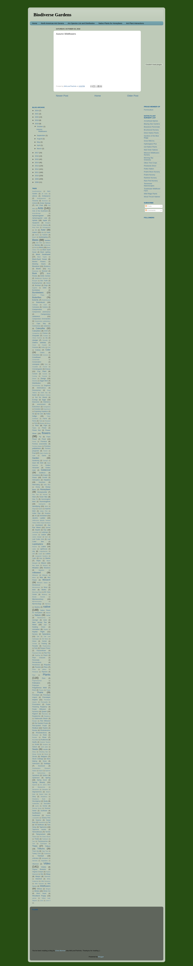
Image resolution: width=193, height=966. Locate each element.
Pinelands (35, 672)
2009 (37, 179)
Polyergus (35, 685)
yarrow (34, 898)
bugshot (34, 288)
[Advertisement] (42, 64)
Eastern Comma (45, 395)
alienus (34, 196)
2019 (37, 120)
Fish (35, 423)
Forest (34, 441)
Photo (34, 669)
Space (41, 770)
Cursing (34, 376)
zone (41, 900)
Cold (49, 347)
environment (41, 404)
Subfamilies (35, 803)
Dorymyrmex (36, 390)
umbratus (35, 858)
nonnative (36, 629)
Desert (34, 378)
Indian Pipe (36, 513)
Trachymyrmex (43, 841)
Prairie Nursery (149, 175)
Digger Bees (44, 381)
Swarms (38, 820)
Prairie (40, 692)
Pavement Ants (36, 653)
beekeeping (43, 237)
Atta (42, 232)
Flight (45, 425)
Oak (38, 636)
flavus (48, 423)
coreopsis (36, 364)
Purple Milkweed (39, 709)
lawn (46, 537)
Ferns (34, 421)
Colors (42, 352)
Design (43, 378)
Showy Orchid (36, 754)
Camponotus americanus (41, 312)
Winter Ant (46, 891)
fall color (40, 414)
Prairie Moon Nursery (152, 172)
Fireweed (47, 421)
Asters (34, 232)
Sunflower (44, 811)
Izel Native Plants (150, 147)
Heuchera (42, 482)
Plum (43, 678)
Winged (48, 889)
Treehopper (43, 843)
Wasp (48, 874)
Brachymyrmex (37, 283)
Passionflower (41, 650)
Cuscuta (44, 376)
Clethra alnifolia (39, 342)
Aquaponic (35, 223)
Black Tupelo (42, 257)
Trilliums (41, 848)
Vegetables (44, 860)
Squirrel (34, 784)
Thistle (37, 839)
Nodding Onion (38, 627)
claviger (35, 340)
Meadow (35, 568)
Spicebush (35, 775)
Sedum (34, 747)
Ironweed (43, 516)
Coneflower (36, 357)
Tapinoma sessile (39, 829)
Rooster (34, 737)
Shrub (46, 754)
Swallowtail (36, 815)
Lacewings (35, 532)
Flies (37, 425)
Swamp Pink (46, 818)
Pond (34, 690)
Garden (35, 458)
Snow (45, 761)
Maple (38, 561)
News (34, 625)
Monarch (46, 580)
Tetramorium (40, 834)
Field (40, 421)
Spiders (45, 775)
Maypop (45, 565)
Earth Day (44, 392)
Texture (34, 836)
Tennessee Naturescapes (149, 185)
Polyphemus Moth (39, 688)
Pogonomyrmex (37, 680)
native (46, 606)
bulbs (44, 288)
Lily (33, 551)
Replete (45, 728)
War (42, 874)
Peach (45, 655)
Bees (35, 240)
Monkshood (36, 585)
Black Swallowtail (43, 254)
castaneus (46, 326)
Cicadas (45, 335)
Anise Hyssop (45, 203)
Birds (41, 247)
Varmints (35, 860)
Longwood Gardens (41, 556)
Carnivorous (36, 326)
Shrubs (34, 756)
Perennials (35, 660)
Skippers (44, 756)
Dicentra (34, 381)
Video (47, 863)
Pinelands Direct (150, 166)
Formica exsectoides (39, 444)
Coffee (43, 347)
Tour (33, 841)
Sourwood (41, 766)
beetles (47, 240)
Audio (48, 232)
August (40, 139)
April (39, 145)
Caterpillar (40, 328)
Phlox (46, 667)
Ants (40, 208)
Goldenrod (45, 470)
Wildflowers (45, 886)
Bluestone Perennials (152, 127)
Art (36, 230)
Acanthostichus (36, 191)
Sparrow (47, 770)
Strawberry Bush (38, 799)
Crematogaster (37, 369)
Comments (150, 210)
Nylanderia (46, 634)
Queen (44, 711)
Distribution (36, 383)
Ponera (41, 690)
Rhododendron (45, 730)
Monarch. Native (42, 582)
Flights (34, 428)
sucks (37, 806)
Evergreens (46, 406)
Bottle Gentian (45, 276)
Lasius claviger (37, 537)
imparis (40, 508)
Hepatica (47, 480)
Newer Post (62, 95)
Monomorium (36, 587)
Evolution (37, 409)
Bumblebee (36, 290)
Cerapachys (36, 333)
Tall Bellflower (39, 825)
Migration (41, 570)
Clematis (45, 340)
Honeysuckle (42, 492)
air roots (44, 193)
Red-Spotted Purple (39, 725)
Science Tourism (45, 742)
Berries (37, 245)
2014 (37, 162)
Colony (38, 350)
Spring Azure (42, 780)
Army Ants (35, 227)
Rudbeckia (44, 740)
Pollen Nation (149, 169)
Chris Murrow (60, 951)
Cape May (41, 323)
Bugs (46, 285)
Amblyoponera (41, 198)
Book (34, 273)
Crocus (47, 369)
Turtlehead (47, 853)
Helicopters (36, 480)
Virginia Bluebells (39, 869)
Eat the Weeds (41, 397)
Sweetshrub (42, 822)
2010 (37, 176)
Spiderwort (36, 778)
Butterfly (35, 300)
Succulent (47, 803)
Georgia (45, 460)
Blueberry (47, 266)
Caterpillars (36, 331)
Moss (45, 587)
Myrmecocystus (37, 601)
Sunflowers (36, 813)
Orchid (44, 641)
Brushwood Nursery (151, 130)
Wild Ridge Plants (150, 194)
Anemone (45, 200)
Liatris (43, 546)
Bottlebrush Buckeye (41, 278)
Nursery (35, 634)
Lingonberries (43, 551)
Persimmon (36, 665)
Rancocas (45, 714)
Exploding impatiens (41, 411)
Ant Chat (39, 205)
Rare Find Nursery (151, 181)
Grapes (45, 475)
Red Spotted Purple (41, 723)
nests (45, 620)
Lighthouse (43, 549)
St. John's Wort (45, 784)
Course (45, 366)
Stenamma (35, 789)
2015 (37, 159)
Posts (148, 206)
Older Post (132, 95)
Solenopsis (36, 763)
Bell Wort (39, 242)
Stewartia (45, 789)
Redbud (35, 728)
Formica (44, 441)
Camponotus (37, 309)
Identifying (36, 506)
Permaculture (36, 662)
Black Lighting (45, 252)
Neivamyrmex (41, 617)
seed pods (44, 747)
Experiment (47, 409)
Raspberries (36, 716)
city (46, 338)
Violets (43, 867)
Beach (34, 237)
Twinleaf (40, 856)
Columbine (36, 355)
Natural (48, 612)
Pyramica (35, 711)
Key (45, 530)
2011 (37, 172)
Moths (44, 590)
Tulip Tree (45, 851)
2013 (37, 166)
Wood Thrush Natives (152, 197)
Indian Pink (44, 511)
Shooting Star (43, 752)
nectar (48, 615)
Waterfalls (47, 876)
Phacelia (47, 665)
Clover (34, 345)
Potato (48, 690)
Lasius (43, 534)
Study (45, 801)
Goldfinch (42, 473)
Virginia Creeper (37, 872)
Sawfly (34, 742)
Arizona (45, 225)
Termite (47, 832)
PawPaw (37, 655)
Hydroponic (42, 504)
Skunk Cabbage (37, 759)
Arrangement (46, 227)
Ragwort (35, 714)
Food (44, 439)
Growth (44, 477)
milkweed (36, 572)
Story (34, 796)
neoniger (35, 620)
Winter (36, 891)
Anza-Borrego (36, 213)
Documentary (36, 385)
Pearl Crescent (38, 658)
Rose (44, 737)
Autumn (45, 235)
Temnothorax (37, 832)
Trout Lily (35, 851)
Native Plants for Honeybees (110, 23)
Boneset (45, 271)
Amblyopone (46, 196)
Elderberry (46, 402)
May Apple (35, 565)
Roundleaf (35, 739)
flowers (46, 433)
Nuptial (46, 629)
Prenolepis (35, 695)
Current (45, 374)
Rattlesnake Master (41, 718)
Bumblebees (38, 292)
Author (37, 235)
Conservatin (36, 359)
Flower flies (36, 430)
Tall (49, 822)
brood (48, 283)
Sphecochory (41, 773)
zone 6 (48, 900)
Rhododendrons (41, 733)
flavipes (42, 423)
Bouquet (34, 280)
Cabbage (35, 304)
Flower (44, 428)
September (41, 135)
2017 (37, 153)
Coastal (44, 345)
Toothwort (45, 839)
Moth (34, 590)
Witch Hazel (41, 893)
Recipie (34, 721)
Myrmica (47, 604)
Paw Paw (47, 653)
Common (45, 355)
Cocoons (35, 347)
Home (34, 23)
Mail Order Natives (151, 150)
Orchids (34, 643)
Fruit (34, 453)
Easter (34, 395)
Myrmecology (36, 604)
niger (45, 624)
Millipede (45, 575)
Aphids (34, 220)
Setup (34, 752)
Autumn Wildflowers (41, 130)
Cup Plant (41, 371)
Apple (45, 220)
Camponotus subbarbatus (42, 321)
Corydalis (35, 366)
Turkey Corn (36, 853)
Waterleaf (38, 879)
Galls (33, 455)
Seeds (35, 749)
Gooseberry (36, 475)
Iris (36, 516)
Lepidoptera (37, 544)
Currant (34, 374)
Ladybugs (44, 532)
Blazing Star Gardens (152, 124)
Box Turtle (44, 281)
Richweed (35, 735)
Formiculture (148, 110)
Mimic (34, 577)
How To (35, 499)
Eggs (44, 400)
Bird (35, 247)
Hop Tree (35, 494)
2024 (37, 110)
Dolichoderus (41, 388)
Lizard (40, 553)
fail (33, 414)
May (39, 142)
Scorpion (45, 744)
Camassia (35, 307)
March (39, 148)
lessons (34, 546)
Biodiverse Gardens (52, 14)
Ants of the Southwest (40, 211)
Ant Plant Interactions (135, 23)
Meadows (47, 568)
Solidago (47, 763)
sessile (45, 749)
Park (35, 648)
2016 (37, 156)
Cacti (45, 304)
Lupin (34, 558)
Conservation (36, 362)
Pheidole (38, 667)
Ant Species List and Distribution (81, 23)
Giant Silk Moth (38, 463)
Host (34, 497)
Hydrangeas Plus (150, 144)
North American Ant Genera (52, 23)
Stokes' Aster (43, 794)
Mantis (47, 558)
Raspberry (47, 716)
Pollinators (36, 683)
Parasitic (35, 646)
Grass (34, 477)
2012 (37, 169)
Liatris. (34, 549)
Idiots (46, 506)
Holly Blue (47, 484)
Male (40, 558)
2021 (37, 114)
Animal (34, 203)
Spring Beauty (38, 782)
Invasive (47, 513)
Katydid (37, 530)
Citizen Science (37, 338)
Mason (43, 563)
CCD (46, 331)
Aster (43, 230)
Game (44, 455)
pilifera (44, 669)
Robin (45, 735)
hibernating (36, 484)
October (40, 126)
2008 (37, 182)
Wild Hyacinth (39, 883)
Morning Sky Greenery (148, 159)
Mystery (37, 607)
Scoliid (37, 744)
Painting (44, 643)
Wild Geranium (45, 881)
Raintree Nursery (150, 178)
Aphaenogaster (38, 216)
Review (34, 730)
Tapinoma (43, 827)
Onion (34, 641)
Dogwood (47, 385)
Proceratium (36, 704)
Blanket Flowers (39, 261)
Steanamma (41, 787)
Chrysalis (35, 336)
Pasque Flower (45, 648)
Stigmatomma (37, 792)
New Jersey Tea (39, 622)
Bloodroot (36, 266)
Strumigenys (36, 801)
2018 (37, 124)
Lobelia (47, 554)
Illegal (34, 508)
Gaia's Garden (44, 453)
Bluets (38, 269)
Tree (33, 843)
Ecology (35, 400)
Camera (45, 307)
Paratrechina (46, 646)
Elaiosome (35, 402)
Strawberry (44, 796)
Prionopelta (44, 702)
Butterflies (36, 297)
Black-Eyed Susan (39, 259)
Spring (47, 778)
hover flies (43, 497)
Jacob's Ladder (38, 518)
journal (48, 527)
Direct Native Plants (151, 133)
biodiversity (47, 245)
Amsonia (35, 201)
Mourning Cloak (37, 592)
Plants (46, 674)
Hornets (45, 494)
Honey (38, 487)
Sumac (45, 806)
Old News (45, 639)
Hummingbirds (44, 501)
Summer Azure (37, 808)
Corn (46, 364)
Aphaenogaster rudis (39, 218)
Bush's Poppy (38, 295)
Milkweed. (35, 575)
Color (48, 350)
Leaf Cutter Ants (38, 539)
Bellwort (48, 242)
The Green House (44, 836)
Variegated (45, 858)
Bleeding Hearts (39, 264)
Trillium (47, 846)
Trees (34, 846)
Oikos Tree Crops (150, 163)
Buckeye (38, 285)
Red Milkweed (45, 721)
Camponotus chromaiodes (41, 319)
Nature (38, 615)
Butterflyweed (46, 300)
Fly (40, 437)
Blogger (101, 957)
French (45, 451)
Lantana (34, 534)
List (33, 554)
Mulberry (44, 594)
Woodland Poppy (39, 896)
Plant (33, 675)
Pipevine (45, 672)
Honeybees (45, 489)
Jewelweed (39, 525)
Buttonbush (40, 302)
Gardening (35, 460)
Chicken (45, 333)
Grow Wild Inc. (149, 141)
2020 (37, 117)
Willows (39, 889)
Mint (41, 577)
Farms (45, 418)
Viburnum (35, 864)
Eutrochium (36, 407)
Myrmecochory (37, 599)
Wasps (37, 876)
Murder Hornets (38, 597)
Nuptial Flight (38, 632)
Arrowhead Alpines (151, 121)
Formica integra (37, 446)
